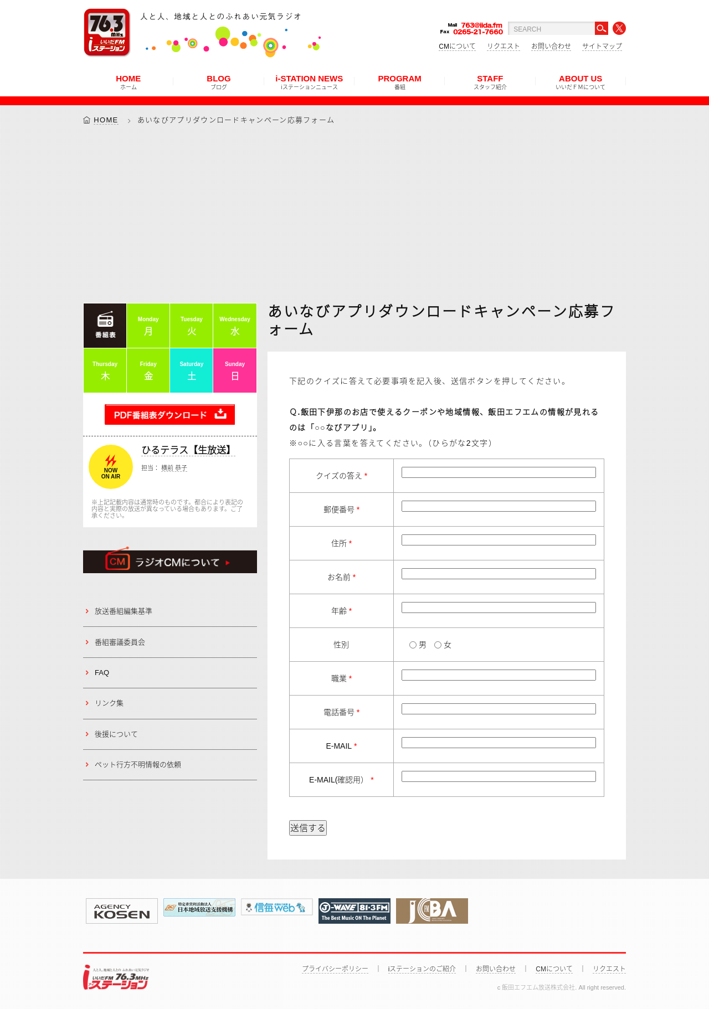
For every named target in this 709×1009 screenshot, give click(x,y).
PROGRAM (399, 82)
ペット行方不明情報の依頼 (138, 764)
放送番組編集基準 (123, 611)
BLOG (218, 82)
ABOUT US (580, 82)
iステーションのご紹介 (422, 969)
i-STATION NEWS (309, 82)
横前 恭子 (174, 468)
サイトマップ (602, 46)
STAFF (490, 82)
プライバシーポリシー (335, 969)
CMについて (457, 46)
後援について (116, 734)
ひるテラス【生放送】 (188, 450)
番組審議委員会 (120, 642)
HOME (128, 82)
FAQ (102, 672)
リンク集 (109, 703)
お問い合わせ (551, 46)
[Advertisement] (354, 213)
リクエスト (503, 46)
